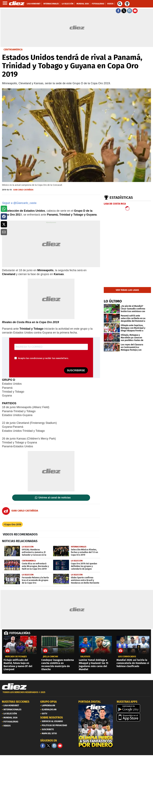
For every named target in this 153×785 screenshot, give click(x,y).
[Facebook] (42, 745)
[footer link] (76, 694)
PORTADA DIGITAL (89, 701)
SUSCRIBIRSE (76, 370)
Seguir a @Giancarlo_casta (19, 203)
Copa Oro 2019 (13, 524)
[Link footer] (14, 686)
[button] (4, 209)
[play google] (134, 708)
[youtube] (59, 745)
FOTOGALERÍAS (19, 633)
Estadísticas (121, 197)
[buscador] (119, 3)
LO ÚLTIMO (113, 301)
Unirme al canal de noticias (54, 497)
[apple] (134, 717)
